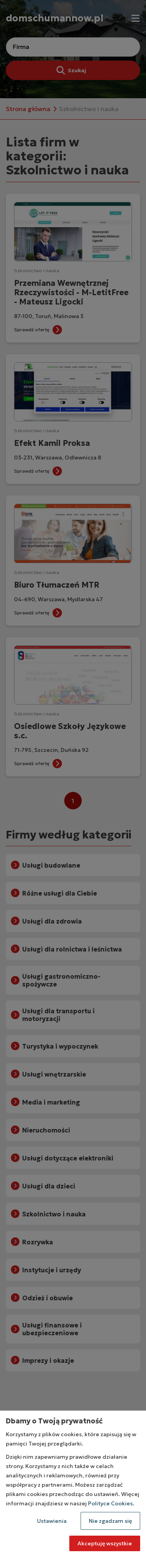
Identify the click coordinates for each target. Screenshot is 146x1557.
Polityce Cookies (110, 1503)
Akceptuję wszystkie (104, 1543)
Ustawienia (52, 1520)
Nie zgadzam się (110, 1520)
